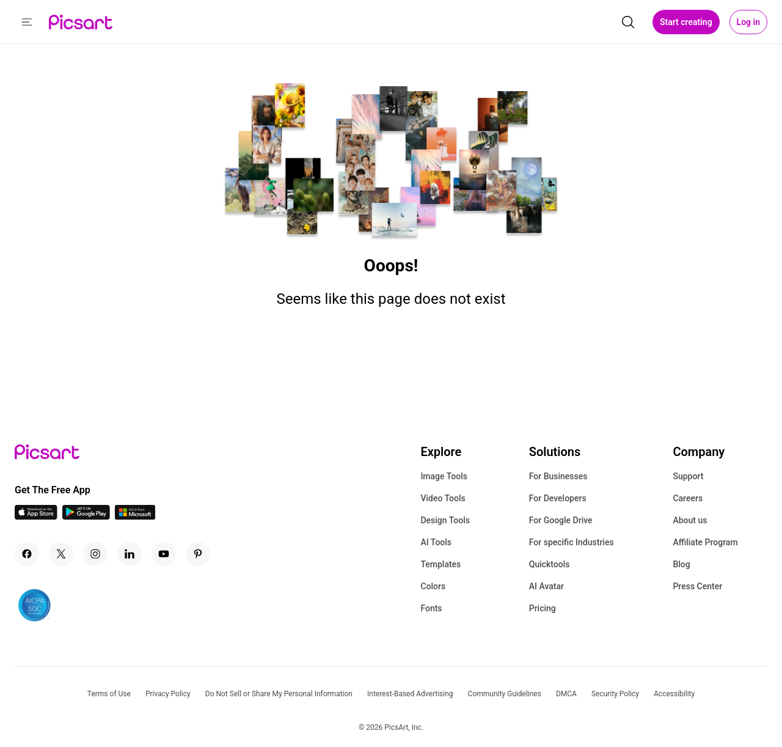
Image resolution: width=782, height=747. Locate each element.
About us (690, 520)
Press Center (697, 586)
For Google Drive (561, 520)
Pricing (542, 608)
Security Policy (615, 694)
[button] (27, 22)
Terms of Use (109, 694)
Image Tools (443, 476)
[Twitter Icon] (61, 554)
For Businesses (558, 476)
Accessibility (674, 694)
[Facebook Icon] (27, 554)
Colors (432, 586)
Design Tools (445, 520)
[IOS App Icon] (36, 516)
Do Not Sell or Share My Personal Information (279, 694)
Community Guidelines (504, 694)
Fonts (431, 608)
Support (688, 476)
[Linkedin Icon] (129, 554)
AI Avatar (546, 586)
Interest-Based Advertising (410, 694)
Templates (440, 564)
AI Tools (435, 542)
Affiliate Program (705, 542)
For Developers (557, 498)
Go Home (391, 344)
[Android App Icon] (86, 516)
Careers (688, 498)
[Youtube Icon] (164, 554)
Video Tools (442, 498)
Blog (681, 564)
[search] (628, 22)
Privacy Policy (168, 694)
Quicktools (549, 564)
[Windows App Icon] (135, 516)
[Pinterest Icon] (198, 554)
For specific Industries (571, 542)
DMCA (566, 694)
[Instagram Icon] (95, 554)
